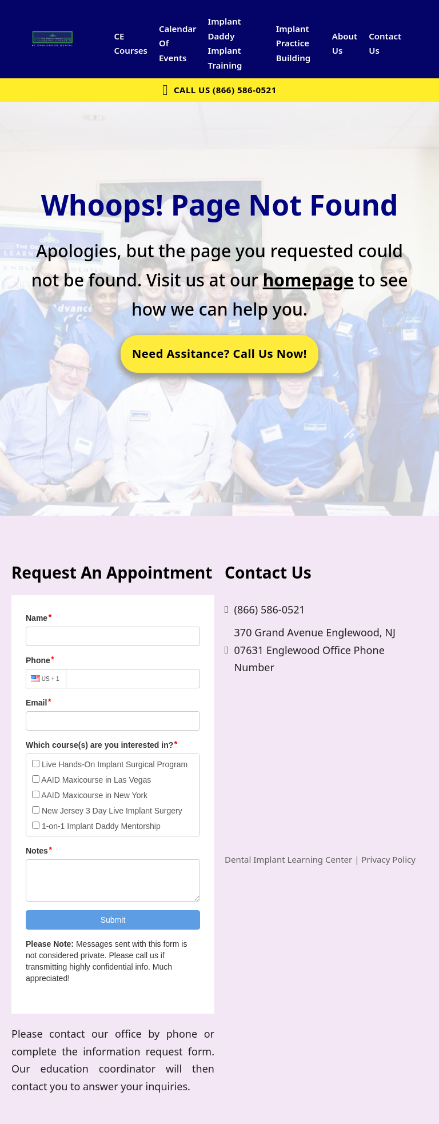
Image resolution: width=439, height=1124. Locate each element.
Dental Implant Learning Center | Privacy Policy (320, 859)
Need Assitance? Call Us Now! (219, 353)
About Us (344, 43)
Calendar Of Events (178, 43)
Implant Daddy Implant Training (225, 43)
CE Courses (130, 43)
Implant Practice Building (293, 43)
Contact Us (385, 43)
